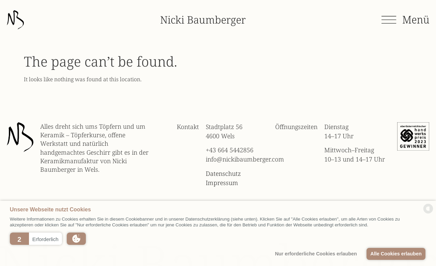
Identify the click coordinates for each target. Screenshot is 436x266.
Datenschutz (223, 173)
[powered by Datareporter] (428, 212)
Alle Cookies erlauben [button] (395, 253)
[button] (36, 239)
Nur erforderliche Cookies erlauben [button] (316, 253)
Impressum (222, 183)
